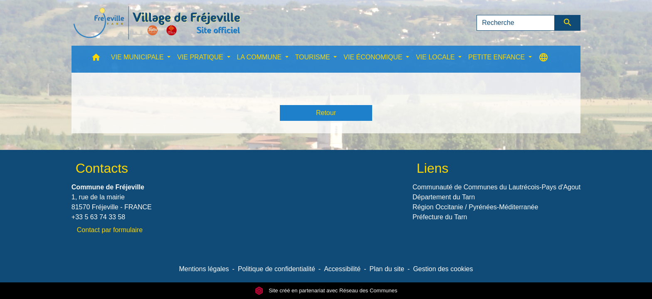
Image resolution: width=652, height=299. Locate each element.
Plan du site (386, 268)
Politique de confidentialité (276, 268)
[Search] (516, 23)
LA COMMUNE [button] (260, 57)
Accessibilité (342, 268)
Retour (326, 112)
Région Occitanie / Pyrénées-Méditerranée (475, 207)
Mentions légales (204, 268)
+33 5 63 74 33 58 (98, 217)
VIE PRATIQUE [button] (201, 57)
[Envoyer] (568, 23)
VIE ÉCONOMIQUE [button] (373, 57)
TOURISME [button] (313, 57)
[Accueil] (157, 23)
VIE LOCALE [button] (436, 57)
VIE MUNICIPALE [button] (138, 57)
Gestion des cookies (443, 268)
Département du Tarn (443, 197)
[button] (96, 59)
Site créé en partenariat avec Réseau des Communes (326, 290)
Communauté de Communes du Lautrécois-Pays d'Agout (496, 187)
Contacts (102, 168)
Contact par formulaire (110, 229)
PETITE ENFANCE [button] (497, 57)
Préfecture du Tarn (439, 217)
